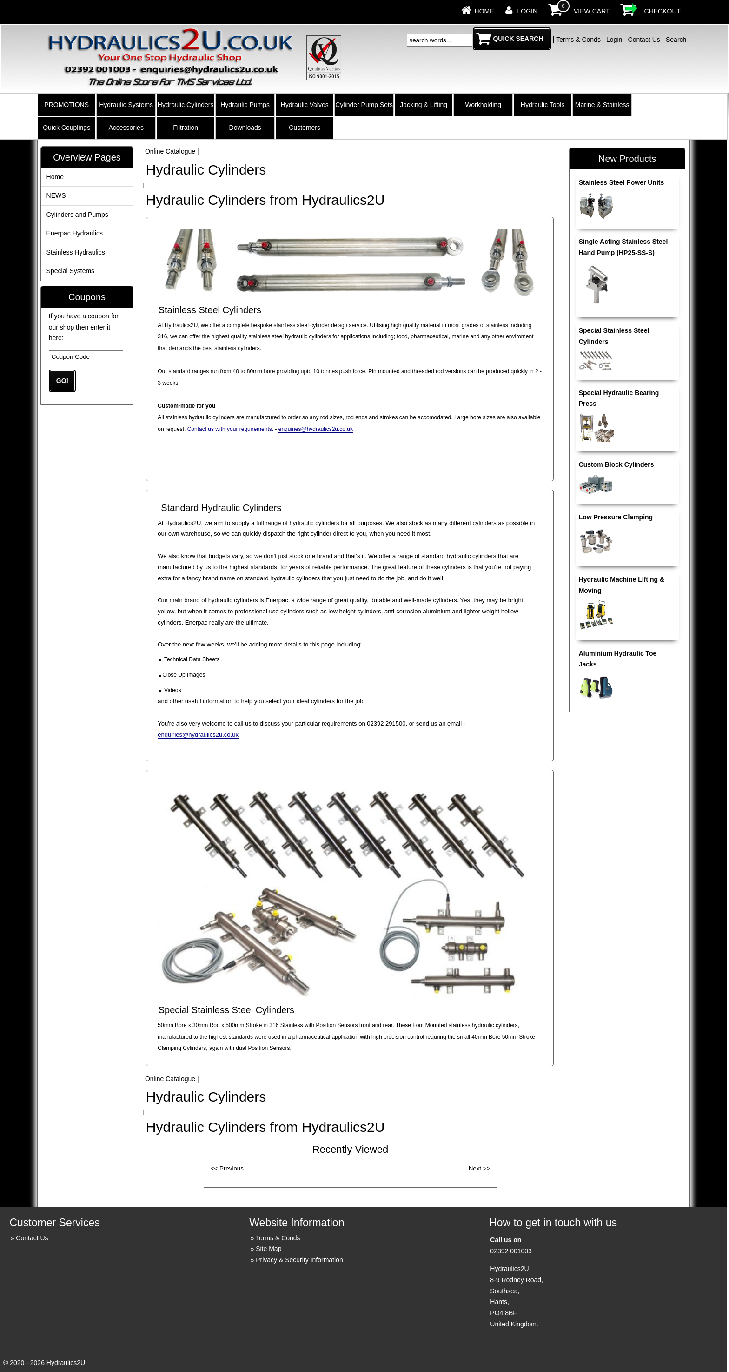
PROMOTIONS (66, 104)
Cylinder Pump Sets (364, 104)
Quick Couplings (66, 127)
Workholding (483, 104)
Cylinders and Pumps (77, 214)
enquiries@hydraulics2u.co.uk (315, 429)
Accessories (125, 127)
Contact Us (644, 39)
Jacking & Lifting (423, 104)
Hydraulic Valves (305, 104)
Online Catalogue (170, 151)
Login (527, 11)
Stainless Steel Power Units (621, 182)
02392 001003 (511, 1251)
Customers (304, 127)
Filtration (185, 127)
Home (484, 11)
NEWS (56, 195)
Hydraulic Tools (543, 104)
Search (676, 39)
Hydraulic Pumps (245, 104)
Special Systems (70, 271)
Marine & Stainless (602, 104)
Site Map (268, 1248)
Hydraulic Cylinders (186, 104)
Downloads (245, 127)
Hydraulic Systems (126, 104)
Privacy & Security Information (299, 1260)
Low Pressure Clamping (616, 517)
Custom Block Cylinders (616, 464)
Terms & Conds (578, 39)
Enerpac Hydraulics (74, 233)
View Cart (592, 11)
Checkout (662, 11)
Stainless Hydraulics (75, 252)
